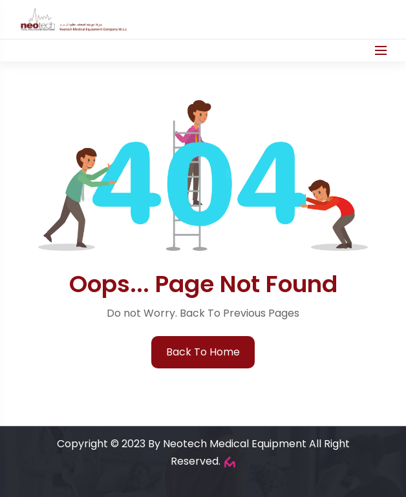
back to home (203, 351)
